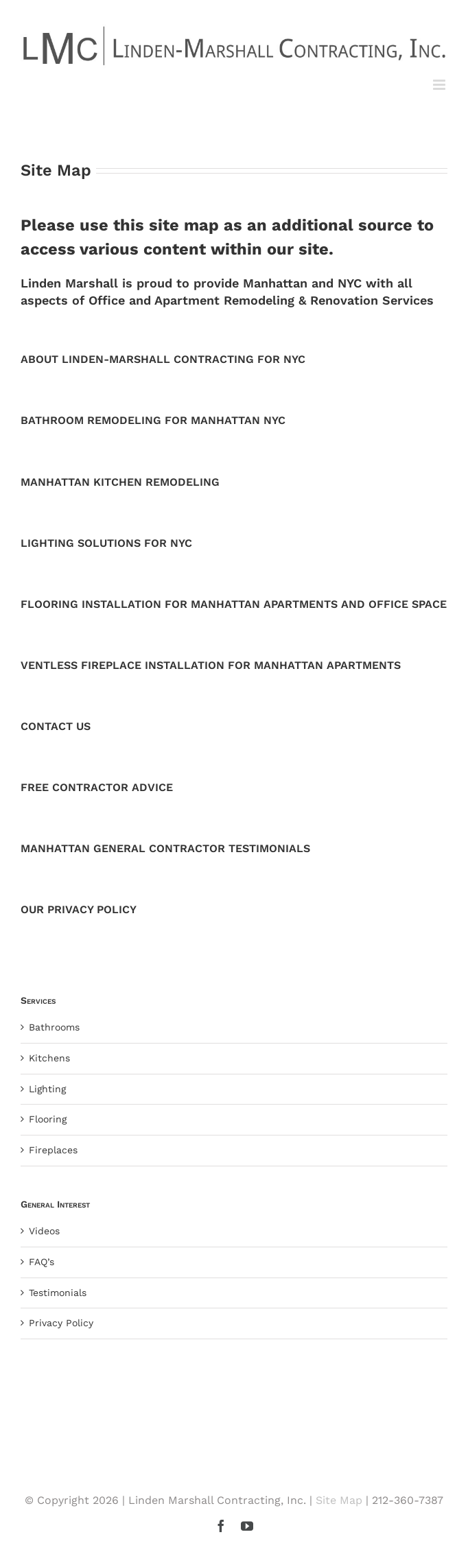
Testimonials (57, 1292)
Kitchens (49, 1057)
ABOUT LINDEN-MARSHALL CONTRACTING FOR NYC (163, 359)
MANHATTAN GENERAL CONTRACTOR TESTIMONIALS (165, 848)
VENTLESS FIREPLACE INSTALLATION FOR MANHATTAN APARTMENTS (211, 665)
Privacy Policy (61, 1322)
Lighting (47, 1088)
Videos (44, 1230)
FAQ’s (41, 1261)
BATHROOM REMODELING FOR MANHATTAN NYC (153, 420)
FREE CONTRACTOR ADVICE (97, 787)
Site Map (339, 1500)
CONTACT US (56, 726)
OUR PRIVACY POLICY (79, 909)
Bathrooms (54, 1027)
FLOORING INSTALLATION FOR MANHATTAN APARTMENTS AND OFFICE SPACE (234, 604)
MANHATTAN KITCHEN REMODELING (120, 482)
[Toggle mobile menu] (440, 85)
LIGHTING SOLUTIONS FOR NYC (106, 543)
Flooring (48, 1119)
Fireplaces (53, 1149)
